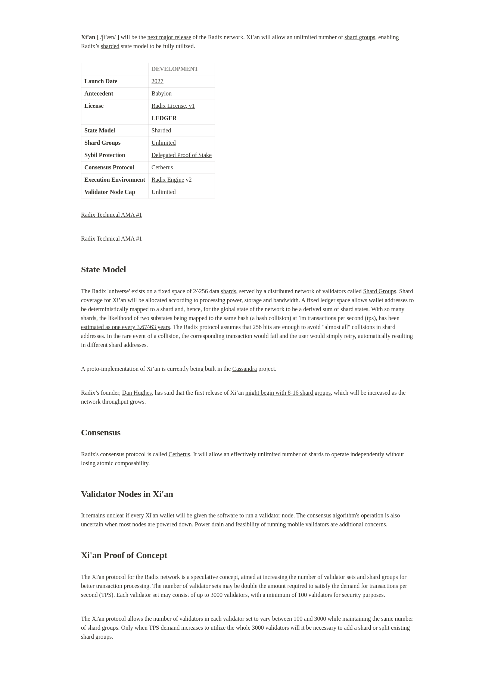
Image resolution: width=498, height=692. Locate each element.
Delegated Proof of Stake (182, 155)
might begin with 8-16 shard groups (288, 392)
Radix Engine (168, 179)
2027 (158, 81)
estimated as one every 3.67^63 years (125, 327)
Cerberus (162, 167)
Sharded (161, 130)
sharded (110, 46)
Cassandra (244, 369)
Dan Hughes (137, 392)
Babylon (162, 93)
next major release (169, 37)
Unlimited (164, 143)
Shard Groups (379, 291)
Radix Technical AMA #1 (111, 215)
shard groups (360, 37)
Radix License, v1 (173, 106)
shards (228, 291)
